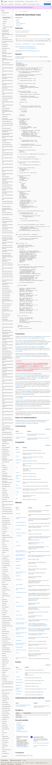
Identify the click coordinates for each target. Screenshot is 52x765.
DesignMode (18, 462)
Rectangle (41, 556)
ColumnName (23, 356)
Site (16, 494)
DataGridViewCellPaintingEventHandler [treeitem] (7, 161)
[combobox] (7, 13)
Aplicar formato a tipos (34, 349)
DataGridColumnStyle (35, 56)
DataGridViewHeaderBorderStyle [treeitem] (7, 291)
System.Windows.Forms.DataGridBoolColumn (27, 46)
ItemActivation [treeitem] (4, 700)
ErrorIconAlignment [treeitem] (5, 527)
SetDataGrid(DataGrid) (19, 647)
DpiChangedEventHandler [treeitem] (6, 486)
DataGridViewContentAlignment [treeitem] (7, 271)
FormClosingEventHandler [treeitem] (6, 565)
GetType (30, 379)
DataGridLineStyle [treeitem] (5, 37)
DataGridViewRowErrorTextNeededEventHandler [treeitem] (7, 348)
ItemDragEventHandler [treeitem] (5, 717)
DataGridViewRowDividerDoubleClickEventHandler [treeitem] (7, 342)
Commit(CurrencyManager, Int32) (21, 421)
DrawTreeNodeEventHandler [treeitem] (6, 524)
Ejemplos (17, 20)
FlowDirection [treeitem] (4, 544)
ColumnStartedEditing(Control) (21, 522)
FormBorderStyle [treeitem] (4, 558)
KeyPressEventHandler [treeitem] (5, 728)
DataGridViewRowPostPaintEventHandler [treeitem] (7, 381)
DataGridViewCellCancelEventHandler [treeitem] (7, 126)
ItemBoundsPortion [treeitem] (5, 702)
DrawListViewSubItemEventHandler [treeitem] (7, 514)
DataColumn (30, 356)
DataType (42, 375)
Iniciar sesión (49, 1)
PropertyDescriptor (34, 439)
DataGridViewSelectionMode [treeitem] (6, 417)
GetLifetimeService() (19, 579)
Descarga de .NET (47, 4)
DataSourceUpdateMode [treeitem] (6, 447)
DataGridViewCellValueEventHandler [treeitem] (7, 204)
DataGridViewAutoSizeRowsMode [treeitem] (7, 98)
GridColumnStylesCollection (45, 336)
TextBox (30, 384)
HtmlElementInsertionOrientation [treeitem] (7, 625)
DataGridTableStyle (26, 364)
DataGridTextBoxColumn (40, 344)
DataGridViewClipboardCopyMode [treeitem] (7, 215)
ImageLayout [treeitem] (4, 664)
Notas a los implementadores (20, 23)
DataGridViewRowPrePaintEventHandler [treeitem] (7, 387)
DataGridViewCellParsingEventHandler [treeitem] (7, 168)
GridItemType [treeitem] (4, 586)
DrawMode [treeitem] (4, 516)
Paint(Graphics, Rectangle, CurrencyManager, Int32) (24, 423)
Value (32, 566)
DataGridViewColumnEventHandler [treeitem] (7, 233)
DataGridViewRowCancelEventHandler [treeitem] (7, 328)
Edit (49, 408)
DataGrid (43, 34)
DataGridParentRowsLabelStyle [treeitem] (7, 39)
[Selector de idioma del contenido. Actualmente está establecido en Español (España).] (4, 760)
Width (17, 498)
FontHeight (17, 472)
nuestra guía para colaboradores (22, 746)
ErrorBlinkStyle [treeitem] (4, 525)
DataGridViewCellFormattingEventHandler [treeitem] (7, 150)
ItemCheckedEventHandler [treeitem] (6, 710)
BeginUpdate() (18, 513)
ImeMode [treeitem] (3, 674)
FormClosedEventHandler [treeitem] (6, 561)
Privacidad (31, 762)
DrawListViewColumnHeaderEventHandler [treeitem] (7, 505)
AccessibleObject (29, 476)
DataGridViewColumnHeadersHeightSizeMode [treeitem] (7, 243)
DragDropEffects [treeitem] (4, 490)
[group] (33, 41)
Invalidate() (17, 611)
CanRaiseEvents (18, 452)
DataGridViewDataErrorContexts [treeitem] (7, 273)
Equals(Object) (18, 568)
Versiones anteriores (17, 762)
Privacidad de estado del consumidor (41, 762)
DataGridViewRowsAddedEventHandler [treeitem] (7, 393)
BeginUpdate (30, 401)
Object (20, 43)
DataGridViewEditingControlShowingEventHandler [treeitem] (7, 284)
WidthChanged (18, 693)
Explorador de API (25, 11)
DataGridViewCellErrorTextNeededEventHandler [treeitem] (7, 140)
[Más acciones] (50, 11)
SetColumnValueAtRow (39, 413)
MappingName (39, 354)
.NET (19, 11)
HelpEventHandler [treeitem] (5, 601)
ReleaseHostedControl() (19, 636)
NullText (17, 397)
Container (17, 456)
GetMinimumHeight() (19, 584)
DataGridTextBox (18, 384)
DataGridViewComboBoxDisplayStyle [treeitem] (7, 265)
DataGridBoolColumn (31, 344)
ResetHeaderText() (18, 640)
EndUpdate (39, 401)
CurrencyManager (33, 556)
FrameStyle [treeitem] (4, 573)
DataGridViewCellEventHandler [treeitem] (7, 144)
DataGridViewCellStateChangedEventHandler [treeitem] (7, 174)
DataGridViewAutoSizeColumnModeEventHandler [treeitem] (7, 78)
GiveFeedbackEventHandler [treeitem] (6, 578)
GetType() (17, 602)
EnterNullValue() (18, 565)
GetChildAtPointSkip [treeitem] (5, 574)
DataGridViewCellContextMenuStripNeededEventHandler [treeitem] (7, 134)
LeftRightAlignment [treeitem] (5, 745)
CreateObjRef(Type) (19, 535)
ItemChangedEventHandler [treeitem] (6, 706)
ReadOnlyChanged (19, 691)
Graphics (46, 624)
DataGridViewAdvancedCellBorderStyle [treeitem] (7, 68)
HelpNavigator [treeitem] (4, 603)
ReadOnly (17, 491)
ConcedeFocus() (18, 529)
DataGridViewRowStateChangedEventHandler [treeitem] (7, 406)
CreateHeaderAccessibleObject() (21, 532)
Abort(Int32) (47, 420)
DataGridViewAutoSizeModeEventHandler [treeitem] (7, 94)
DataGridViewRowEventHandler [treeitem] (7, 352)
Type (32, 603)
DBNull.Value (26, 396)
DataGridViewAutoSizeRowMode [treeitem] (7, 96)
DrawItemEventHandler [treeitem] (5, 497)
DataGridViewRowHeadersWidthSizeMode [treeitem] (7, 362)
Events (17, 467)
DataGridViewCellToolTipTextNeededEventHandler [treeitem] (7, 192)
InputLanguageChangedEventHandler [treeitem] (7, 684)
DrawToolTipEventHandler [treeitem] (6, 520)
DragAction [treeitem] (4, 488)
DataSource (36, 341)
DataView (19, 730)
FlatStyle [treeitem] (3, 542)
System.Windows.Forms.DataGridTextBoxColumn (27, 48)
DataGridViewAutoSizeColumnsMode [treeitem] (7, 81)
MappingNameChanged (19, 682)
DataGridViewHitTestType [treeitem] (6, 295)
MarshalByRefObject (26, 43)
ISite (30, 495)
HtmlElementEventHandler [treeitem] (6, 623)
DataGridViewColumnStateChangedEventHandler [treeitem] (7, 251)
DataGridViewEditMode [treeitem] (5, 286)
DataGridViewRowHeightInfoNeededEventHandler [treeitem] (7, 368)
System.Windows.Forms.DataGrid (26, 337)
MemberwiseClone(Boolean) (20, 618)
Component (33, 43)
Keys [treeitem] (3, 730)
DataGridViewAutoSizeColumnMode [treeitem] (7, 72)
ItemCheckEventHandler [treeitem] (6, 713)
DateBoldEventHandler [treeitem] (5, 451)
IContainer (28, 456)
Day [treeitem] (2, 463)
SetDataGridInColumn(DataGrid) (21, 649)
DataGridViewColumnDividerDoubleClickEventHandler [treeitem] (7, 228)
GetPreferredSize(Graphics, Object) (21, 592)
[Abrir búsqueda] (45, 1)
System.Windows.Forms (26, 30)
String (33, 653)
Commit (20, 409)
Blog (22, 762)
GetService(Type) (18, 597)
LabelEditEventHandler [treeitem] (5, 738)
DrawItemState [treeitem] (4, 499)
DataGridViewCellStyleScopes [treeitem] (6, 186)
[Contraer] (13, 11)
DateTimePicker (18, 58)
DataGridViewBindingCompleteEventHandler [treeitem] (7, 105)
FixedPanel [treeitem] (3, 539)
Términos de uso (3, 764)
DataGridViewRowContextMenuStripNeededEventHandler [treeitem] (7, 336)
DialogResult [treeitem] (4, 465)
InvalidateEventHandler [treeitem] (5, 698)
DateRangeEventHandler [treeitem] (6, 454)
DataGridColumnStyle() (19, 433)
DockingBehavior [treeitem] (4, 469)
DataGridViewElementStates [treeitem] (6, 290)
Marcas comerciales (10, 764)
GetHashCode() (18, 575)
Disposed (17, 671)
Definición (17, 19)
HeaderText (17, 478)
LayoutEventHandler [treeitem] (5, 742)
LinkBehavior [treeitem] (4, 751)
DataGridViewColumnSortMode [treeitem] (7, 245)
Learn (16, 11)
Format (37, 346)
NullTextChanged (18, 685)
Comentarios (18, 22)
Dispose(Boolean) (18, 545)
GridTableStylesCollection (38, 364)
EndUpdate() (48, 514)
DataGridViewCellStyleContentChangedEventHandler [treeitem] (7, 182)
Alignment (17, 449)
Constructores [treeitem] (5, 19)
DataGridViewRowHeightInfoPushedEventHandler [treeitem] (7, 374)
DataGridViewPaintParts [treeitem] (6, 315)
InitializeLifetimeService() (20, 606)
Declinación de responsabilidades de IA (7, 762)
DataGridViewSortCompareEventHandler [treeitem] (7, 423)
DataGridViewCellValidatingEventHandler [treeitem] (7, 199)
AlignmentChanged (19, 669)
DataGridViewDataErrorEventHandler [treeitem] (7, 277)
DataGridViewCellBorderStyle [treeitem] (6, 121)
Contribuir (27, 762)
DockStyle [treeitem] (3, 471)
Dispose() (17, 541)
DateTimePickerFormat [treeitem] (5, 461)
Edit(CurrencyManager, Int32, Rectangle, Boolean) (37, 421)
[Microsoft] (2, 1)
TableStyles (39, 337)
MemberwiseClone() (19, 615)
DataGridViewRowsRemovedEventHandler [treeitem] (7, 399)
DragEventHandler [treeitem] (5, 493)
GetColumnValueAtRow (31, 413)
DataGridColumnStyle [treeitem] (6, 17)
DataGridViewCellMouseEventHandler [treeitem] (7, 155)
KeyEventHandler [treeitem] (4, 725)
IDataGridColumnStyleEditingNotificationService (31, 50)
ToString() (17, 652)
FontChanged (18, 676)
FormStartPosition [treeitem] (5, 569)
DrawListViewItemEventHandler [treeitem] (7, 509)
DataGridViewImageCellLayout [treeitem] (7, 303)
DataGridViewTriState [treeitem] (5, 443)
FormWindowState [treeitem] (5, 571)
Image (48, 384)
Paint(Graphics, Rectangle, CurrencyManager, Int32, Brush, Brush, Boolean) (21, 628)
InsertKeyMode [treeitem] (4, 694)
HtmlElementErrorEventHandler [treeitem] (7, 620)
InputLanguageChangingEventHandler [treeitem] (7, 690)
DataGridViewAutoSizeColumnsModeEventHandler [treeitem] (7, 87)
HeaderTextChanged (19, 679)
